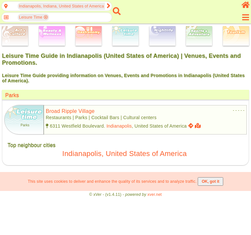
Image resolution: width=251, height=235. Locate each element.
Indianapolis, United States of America (124, 153)
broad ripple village (70, 111)
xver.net (154, 194)
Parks (12, 95)
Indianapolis (119, 126)
